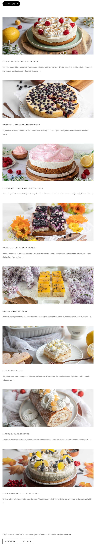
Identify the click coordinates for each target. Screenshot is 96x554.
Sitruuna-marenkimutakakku (20, 61)
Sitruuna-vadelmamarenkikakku (22, 188)
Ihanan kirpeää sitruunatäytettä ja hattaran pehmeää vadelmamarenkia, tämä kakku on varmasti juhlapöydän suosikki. (47, 194)
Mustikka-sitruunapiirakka (19, 248)
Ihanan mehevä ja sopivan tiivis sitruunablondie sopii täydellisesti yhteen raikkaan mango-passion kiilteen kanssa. (46, 317)
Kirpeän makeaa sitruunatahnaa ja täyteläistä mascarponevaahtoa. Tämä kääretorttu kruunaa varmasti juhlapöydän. (46, 440)
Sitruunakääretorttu (16, 434)
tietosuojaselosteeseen (62, 534)
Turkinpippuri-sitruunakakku (21, 493)
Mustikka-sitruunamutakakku (21, 125)
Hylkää (27, 541)
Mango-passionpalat (15, 311)
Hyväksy (10, 541)
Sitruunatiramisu (13, 371)
